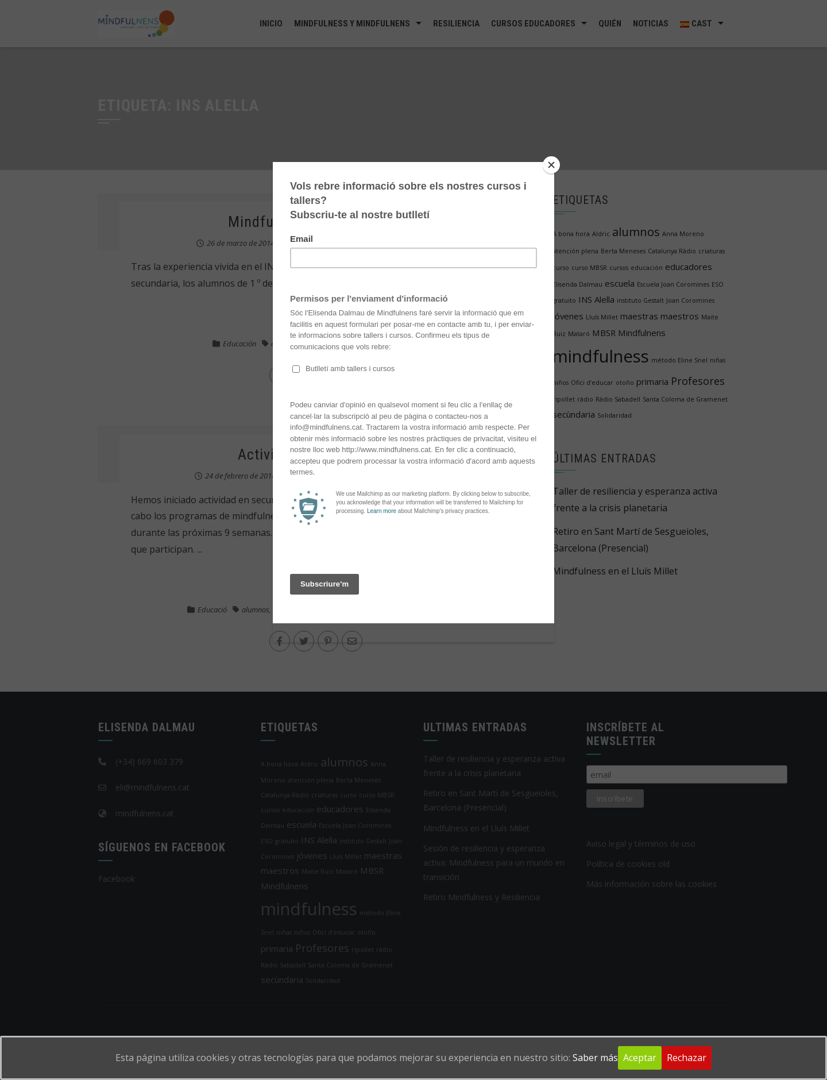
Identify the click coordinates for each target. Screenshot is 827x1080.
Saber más (595, 1057)
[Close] (551, 164)
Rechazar (686, 1057)
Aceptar (639, 1057)
